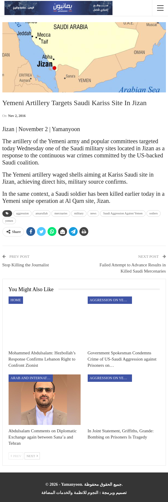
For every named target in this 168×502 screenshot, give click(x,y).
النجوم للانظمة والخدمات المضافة (70, 492)
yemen (9, 220)
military (79, 213)
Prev (16, 456)
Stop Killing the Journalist (25, 265)
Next (32, 456)
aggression (22, 213)
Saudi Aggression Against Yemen (122, 213)
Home (16, 300)
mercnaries (60, 213)
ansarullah (41, 213)
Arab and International (32, 378)
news (93, 213)
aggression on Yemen (111, 300)
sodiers (153, 213)
